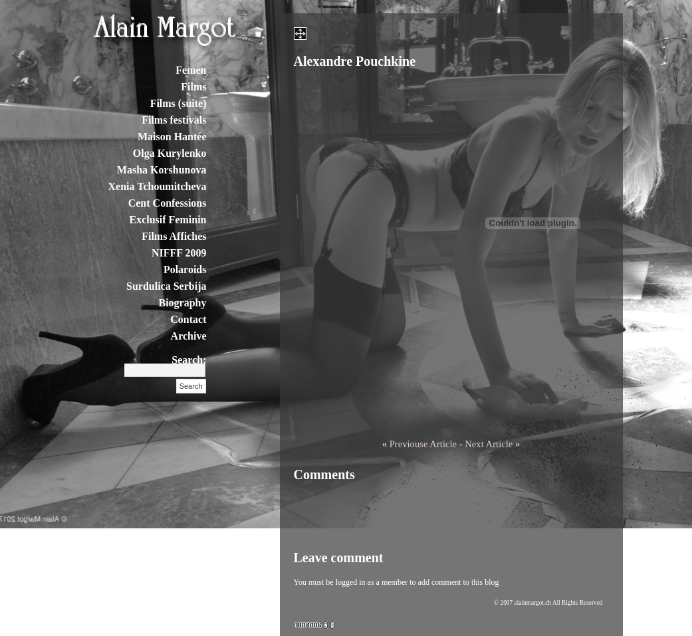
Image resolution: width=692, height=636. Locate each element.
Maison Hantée (172, 136)
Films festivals (174, 120)
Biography (182, 302)
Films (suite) (178, 103)
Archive (189, 336)
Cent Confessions (167, 203)
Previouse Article (423, 444)
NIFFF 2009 (179, 253)
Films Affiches (174, 236)
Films (193, 86)
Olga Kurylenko (170, 153)
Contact (188, 319)
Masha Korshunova (162, 169)
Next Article (489, 444)
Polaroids (185, 269)
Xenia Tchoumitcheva (157, 186)
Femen (190, 70)
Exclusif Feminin (167, 219)
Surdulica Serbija (166, 286)
